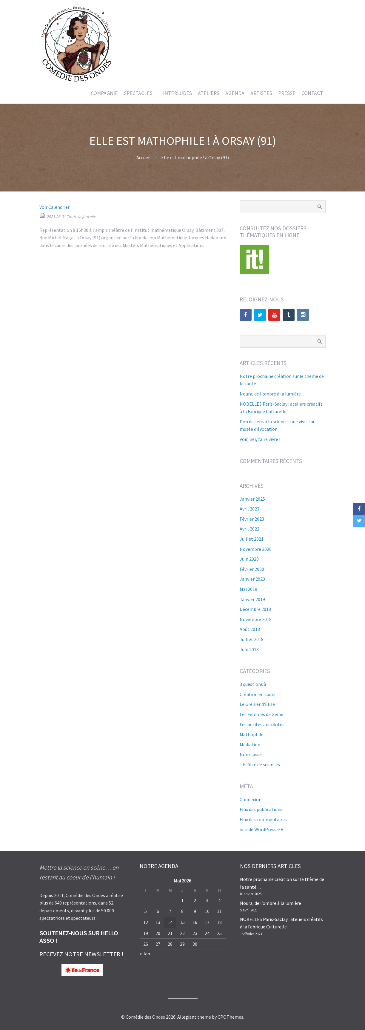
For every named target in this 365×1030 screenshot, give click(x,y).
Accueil (143, 157)
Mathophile (252, 734)
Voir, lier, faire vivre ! (260, 439)
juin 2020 (249, 559)
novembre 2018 (256, 619)
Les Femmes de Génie (261, 714)
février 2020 (252, 569)
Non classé (251, 754)
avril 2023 (249, 509)
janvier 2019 (252, 599)
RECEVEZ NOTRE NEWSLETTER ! (81, 954)
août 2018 (250, 629)
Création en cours (257, 694)
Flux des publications (261, 809)
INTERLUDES (177, 93)
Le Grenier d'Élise (257, 704)
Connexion (250, 799)
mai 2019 (248, 589)
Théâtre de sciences (260, 764)
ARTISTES (261, 93)
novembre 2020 (256, 549)
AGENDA (234, 93)
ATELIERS (208, 93)
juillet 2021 (252, 539)
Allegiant (186, 1017)
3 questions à (253, 684)
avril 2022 (249, 529)
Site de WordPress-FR (262, 829)
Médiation (250, 744)
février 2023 (252, 519)
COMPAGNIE (104, 93)
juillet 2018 (252, 639)
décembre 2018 (255, 609)
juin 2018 (249, 649)
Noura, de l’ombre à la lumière (270, 394)
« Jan (145, 954)
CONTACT (312, 93)
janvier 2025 (252, 499)
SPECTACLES (138, 93)
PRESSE (286, 93)
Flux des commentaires (263, 819)
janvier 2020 (252, 579)
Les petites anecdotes (262, 724)
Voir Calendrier (54, 207)
